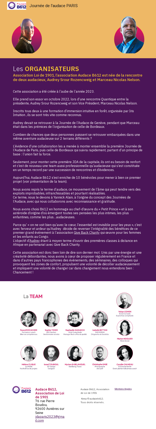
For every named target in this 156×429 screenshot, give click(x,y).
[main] (77, 169)
